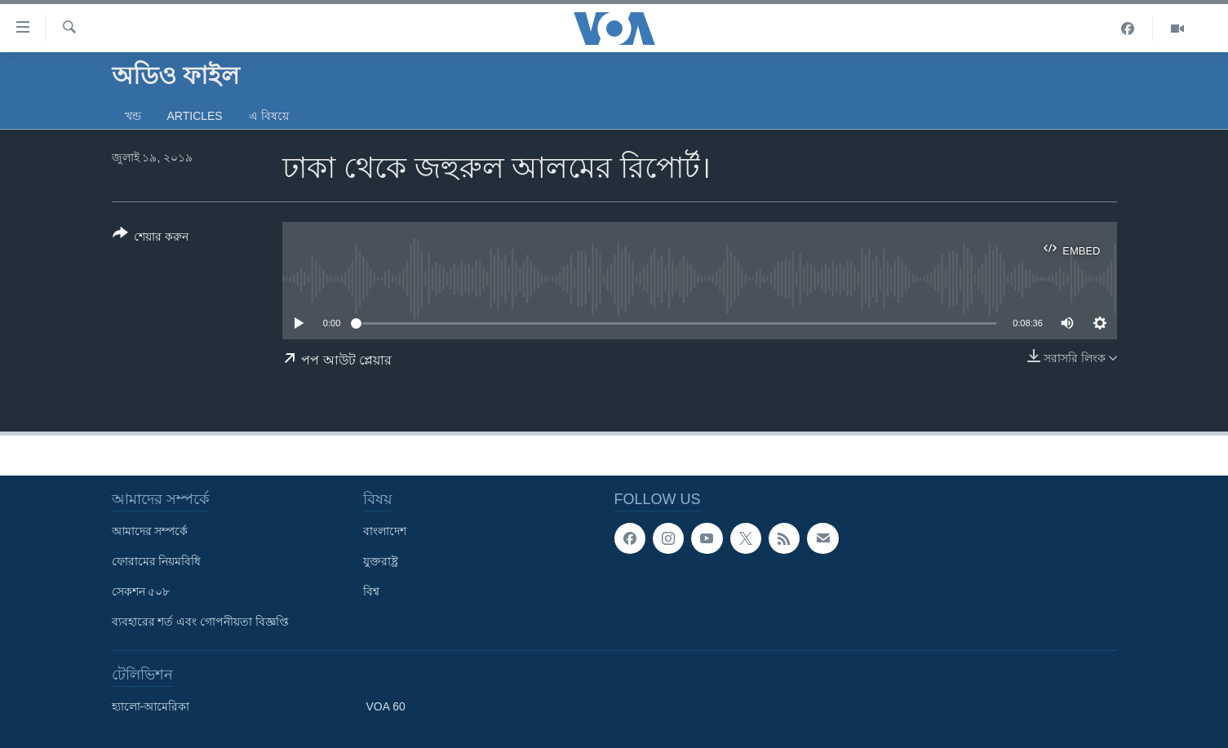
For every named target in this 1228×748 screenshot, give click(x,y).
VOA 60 (386, 706)
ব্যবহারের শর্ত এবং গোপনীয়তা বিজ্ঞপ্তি (201, 621)
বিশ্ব (371, 591)
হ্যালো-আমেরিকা (151, 706)
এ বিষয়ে (269, 115)
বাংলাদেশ (384, 531)
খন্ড (133, 115)
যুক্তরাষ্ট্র (380, 561)
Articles (195, 115)
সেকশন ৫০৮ (141, 591)
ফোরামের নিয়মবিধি (157, 561)
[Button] (151, 238)
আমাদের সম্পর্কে (150, 531)
